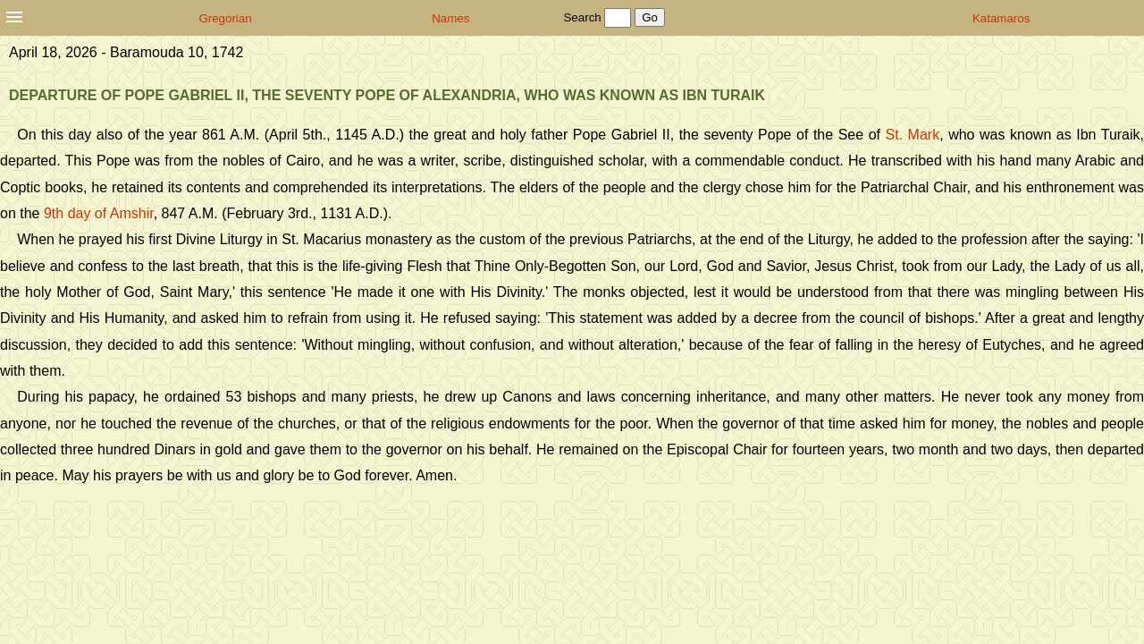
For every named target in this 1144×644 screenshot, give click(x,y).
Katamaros (1001, 18)
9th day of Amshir (99, 213)
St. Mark (913, 134)
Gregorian (224, 18)
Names (450, 18)
